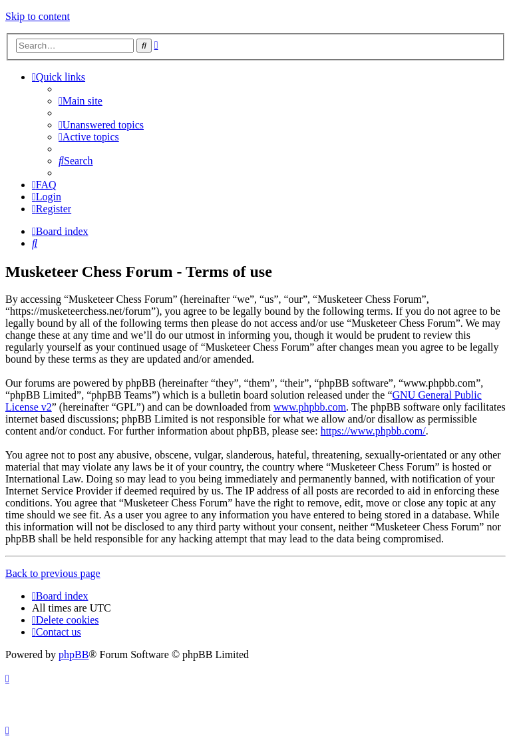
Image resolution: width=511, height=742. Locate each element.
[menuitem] (80, 100)
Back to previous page (52, 573)
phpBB (73, 654)
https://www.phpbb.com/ (373, 431)
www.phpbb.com (309, 407)
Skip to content (37, 16)
